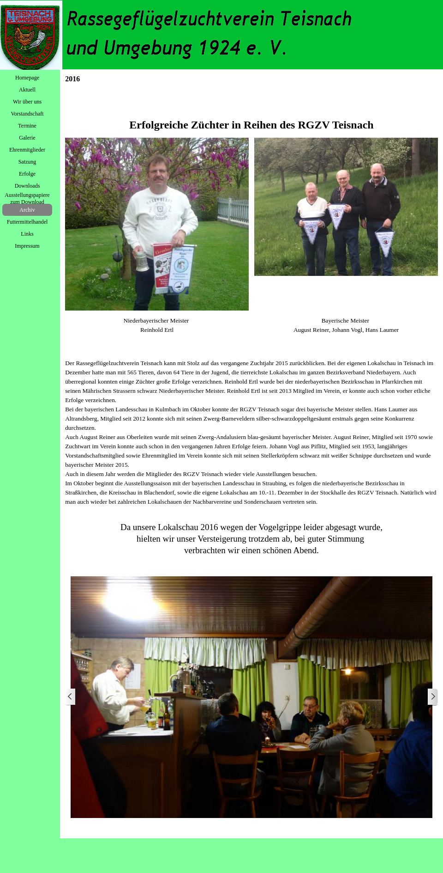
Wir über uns (27, 101)
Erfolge (27, 174)
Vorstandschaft (27, 113)
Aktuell (27, 89)
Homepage (27, 77)
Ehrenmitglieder (27, 150)
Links (27, 234)
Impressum (27, 246)
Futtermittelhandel (27, 222)
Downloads (27, 186)
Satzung (27, 162)
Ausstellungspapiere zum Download (27, 198)
